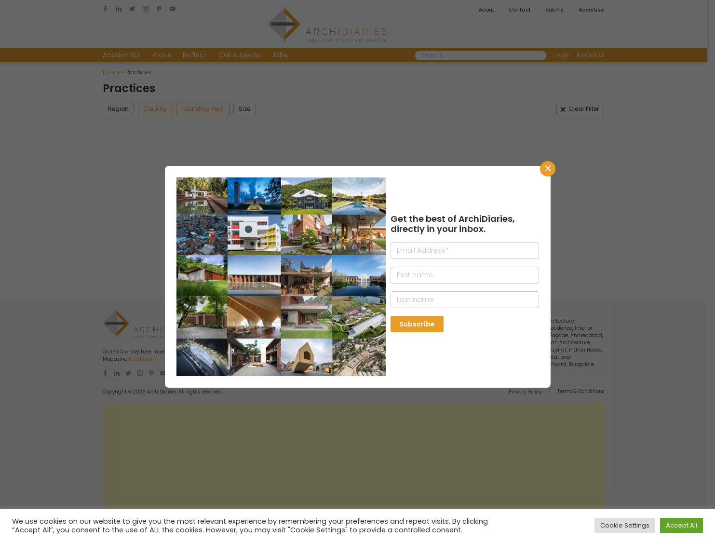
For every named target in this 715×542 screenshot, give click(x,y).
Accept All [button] (681, 525)
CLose (547, 168)
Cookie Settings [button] (624, 525)
